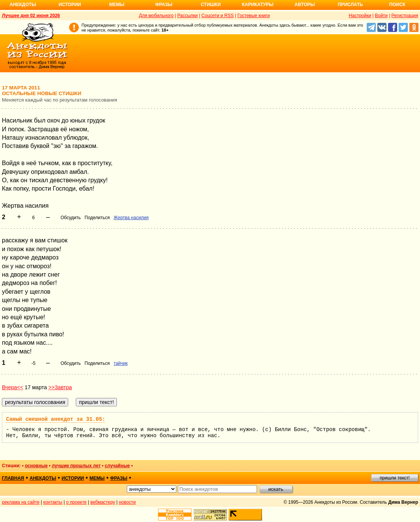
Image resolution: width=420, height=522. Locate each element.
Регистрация (404, 15)
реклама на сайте (21, 502)
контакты (52, 502)
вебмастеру (102, 502)
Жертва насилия (131, 217)
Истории (70, 4)
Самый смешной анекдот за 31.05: (55, 419)
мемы (97, 478)
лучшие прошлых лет (76, 465)
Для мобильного (156, 15)
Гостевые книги (253, 15)
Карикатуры (257, 4)
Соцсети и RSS (217, 15)
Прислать (350, 4)
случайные (117, 465)
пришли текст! (395, 478)
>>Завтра (60, 387)
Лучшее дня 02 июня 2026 (31, 15)
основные (36, 465)
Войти (381, 15)
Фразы (163, 4)
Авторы (305, 4)
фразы (118, 478)
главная (13, 478)
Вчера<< (12, 387)
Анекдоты (23, 4)
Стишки (210, 4)
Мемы (117, 4)
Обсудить (71, 217)
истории (73, 478)
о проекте (76, 502)
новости (127, 502)
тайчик (120, 363)
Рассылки (187, 15)
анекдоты (43, 478)
